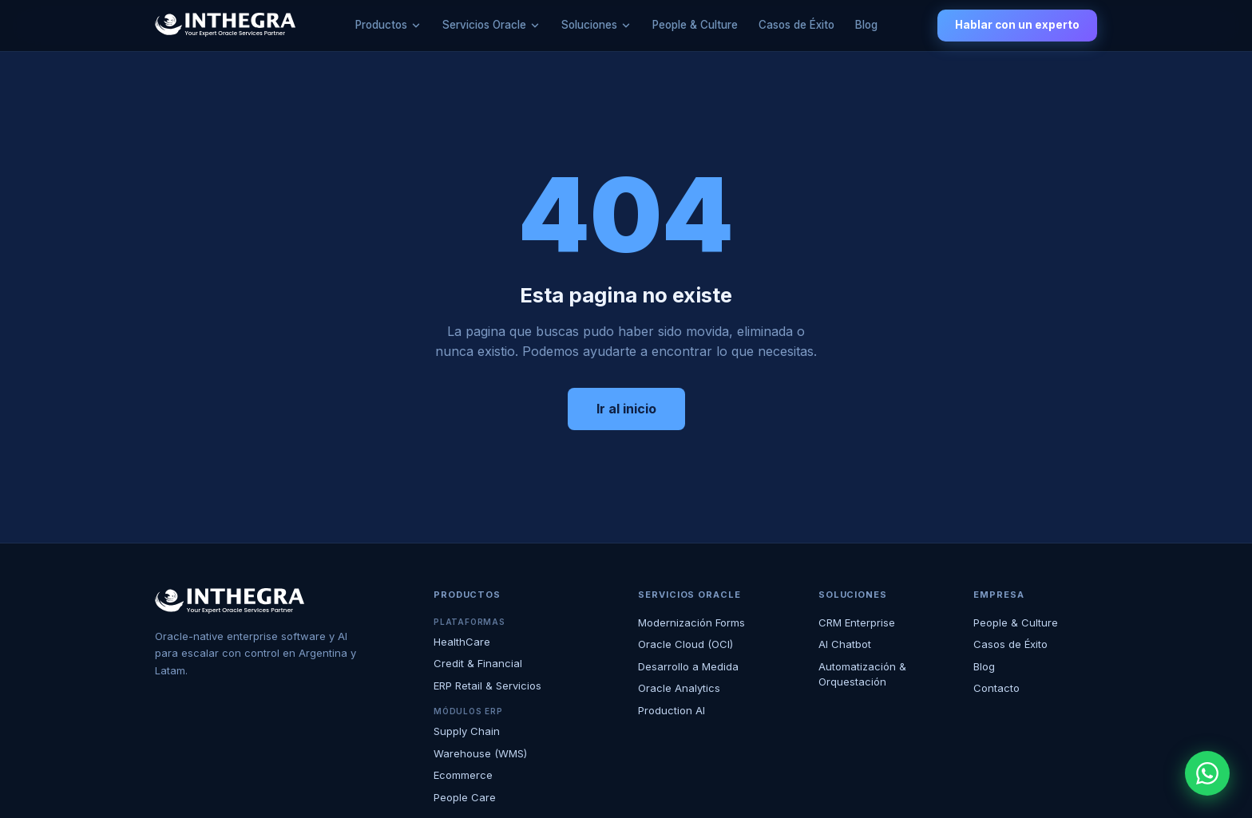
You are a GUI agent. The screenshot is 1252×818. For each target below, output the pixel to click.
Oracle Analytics (679, 688)
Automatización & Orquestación (862, 674)
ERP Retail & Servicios (487, 685)
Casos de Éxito (796, 24)
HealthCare (462, 641)
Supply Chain (467, 731)
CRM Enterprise (856, 622)
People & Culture (695, 24)
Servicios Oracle (484, 24)
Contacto (996, 688)
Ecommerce (463, 775)
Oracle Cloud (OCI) (685, 644)
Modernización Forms (691, 622)
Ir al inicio (626, 409)
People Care (465, 797)
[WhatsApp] (1207, 773)
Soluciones (589, 24)
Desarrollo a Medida (688, 666)
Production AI (671, 710)
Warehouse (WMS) (480, 753)
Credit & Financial (478, 663)
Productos (381, 24)
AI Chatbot (844, 644)
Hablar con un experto (1017, 24)
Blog (866, 24)
